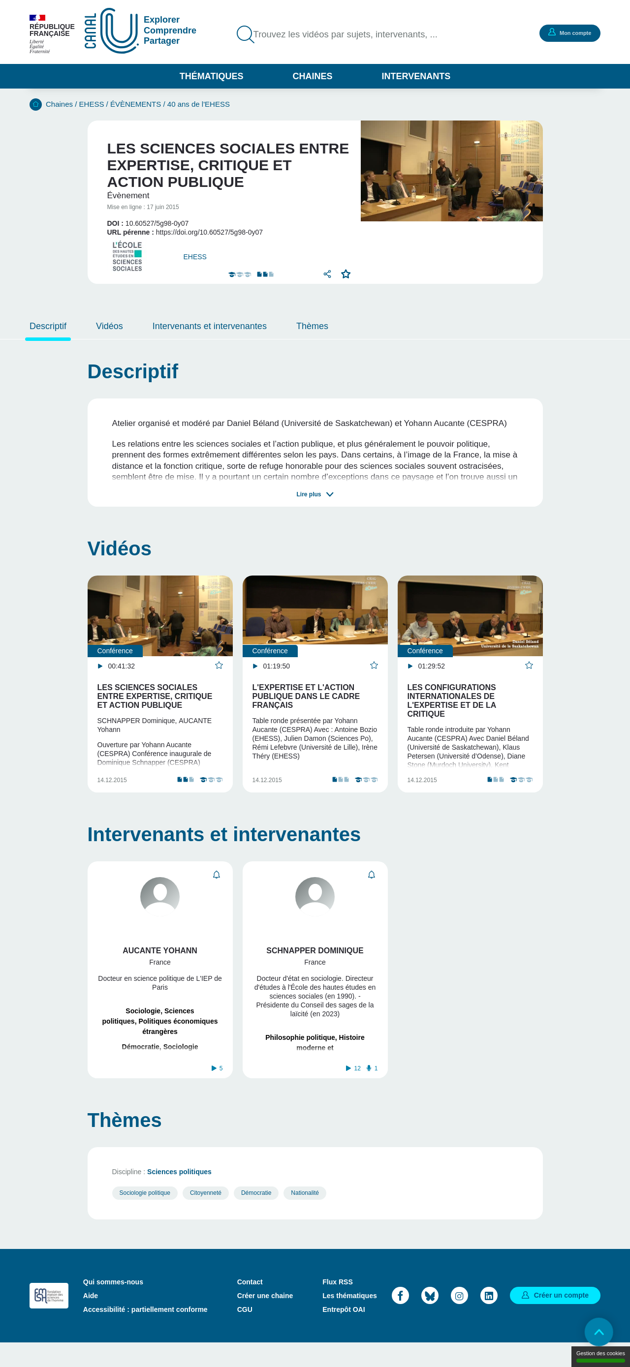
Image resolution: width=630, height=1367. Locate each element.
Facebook (400, 1319)
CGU (244, 1333)
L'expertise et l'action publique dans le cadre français (306, 696)
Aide (90, 1319)
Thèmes (312, 326)
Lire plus (308, 494)
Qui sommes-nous (113, 1305)
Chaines (312, 76)
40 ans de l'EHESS (198, 104)
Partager (327, 274)
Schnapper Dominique (314, 962)
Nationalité (305, 1216)
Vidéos (109, 326)
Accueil (36, 104)
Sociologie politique (145, 1216)
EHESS (91, 104)
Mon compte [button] (568, 32)
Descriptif (48, 326)
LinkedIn (489, 1319)
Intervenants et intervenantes (210, 326)
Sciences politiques (179, 1195)
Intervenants (416, 76)
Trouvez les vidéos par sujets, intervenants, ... (353, 34)
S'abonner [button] (216, 886)
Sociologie (143, 1023)
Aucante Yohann (160, 962)
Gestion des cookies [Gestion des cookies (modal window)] (600, 1356)
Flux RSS (337, 1305)
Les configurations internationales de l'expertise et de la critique (452, 700)
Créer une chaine (265, 1319)
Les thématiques (349, 1319)
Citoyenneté (205, 1216)
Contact (250, 1305)
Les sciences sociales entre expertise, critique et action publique (155, 696)
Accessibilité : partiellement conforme (145, 1333)
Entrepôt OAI (343, 1333)
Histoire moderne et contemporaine (317, 1059)
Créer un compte (561, 1319)
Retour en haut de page (595, 1332)
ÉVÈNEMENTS (135, 104)
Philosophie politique (300, 1049)
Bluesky (430, 1319)
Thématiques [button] (212, 76)
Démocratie (140, 1059)
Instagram (459, 1319)
